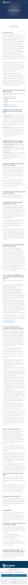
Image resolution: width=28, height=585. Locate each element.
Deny (14, 578)
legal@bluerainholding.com (12, 106)
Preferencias (14, 582)
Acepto (14, 575)
